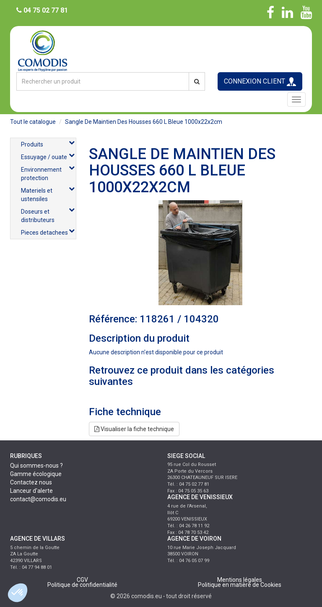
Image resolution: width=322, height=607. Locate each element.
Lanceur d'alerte (31, 490)
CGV (82, 579)
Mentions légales (239, 579)
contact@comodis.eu (38, 499)
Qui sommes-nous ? (36, 465)
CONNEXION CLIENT (260, 81)
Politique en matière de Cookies (239, 584)
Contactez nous (31, 482)
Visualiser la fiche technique (134, 429)
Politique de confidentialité (82, 584)
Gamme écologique (36, 474)
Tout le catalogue (33, 121)
